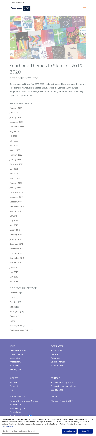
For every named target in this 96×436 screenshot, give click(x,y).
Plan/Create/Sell (58, 365)
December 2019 (16, 192)
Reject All (85, 431)
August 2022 (15, 131)
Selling (12, 321)
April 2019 (14, 225)
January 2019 (15, 239)
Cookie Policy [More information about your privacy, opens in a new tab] (7, 426)
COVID (12, 297)
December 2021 (16, 164)
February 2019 (16, 234)
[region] (48, 426)
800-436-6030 (18, 2)
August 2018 (15, 262)
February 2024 (16, 108)
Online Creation (16, 354)
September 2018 (17, 258)
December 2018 (16, 244)
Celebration (15, 292)
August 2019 (15, 211)
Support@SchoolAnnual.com (63, 386)
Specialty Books (16, 369)
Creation (13, 302)
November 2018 (16, 248)
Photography (15, 311)
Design (35, 78)
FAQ (11, 390)
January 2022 (15, 159)
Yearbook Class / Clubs (19, 330)
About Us (14, 382)
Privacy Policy (15, 404)
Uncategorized (16, 325)
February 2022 (16, 155)
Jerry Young (16, 78)
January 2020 (15, 187)
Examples (55, 354)
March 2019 (15, 230)
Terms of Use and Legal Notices (24, 401)
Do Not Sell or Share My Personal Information (20, 431)
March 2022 (15, 150)
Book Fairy (14, 365)
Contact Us (14, 386)
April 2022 (14, 145)
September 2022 (17, 126)
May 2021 (14, 169)
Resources (55, 358)
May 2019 (14, 220)
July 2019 (13, 216)
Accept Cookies (69, 431)
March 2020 (15, 178)
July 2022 (13, 136)
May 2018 (14, 277)
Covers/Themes (58, 362)
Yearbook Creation (18, 350)
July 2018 (13, 267)
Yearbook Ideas (57, 350)
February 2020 (16, 183)
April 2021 (14, 173)
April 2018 (14, 281)
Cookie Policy (15, 412)
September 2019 (17, 206)
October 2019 (15, 201)
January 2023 (15, 117)
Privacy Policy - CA (17, 408)
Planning (13, 316)
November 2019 (16, 197)
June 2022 (14, 141)
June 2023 (14, 112)
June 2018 (14, 272)
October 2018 (15, 253)
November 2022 (16, 122)
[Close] (92, 419)
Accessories (15, 358)
